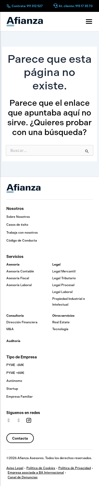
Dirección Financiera (21, 322)
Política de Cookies (40, 468)
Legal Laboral (62, 292)
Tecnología (60, 329)
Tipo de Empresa (21, 357)
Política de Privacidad (74, 468)
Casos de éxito (17, 225)
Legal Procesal (63, 285)
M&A (10, 329)
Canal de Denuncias (22, 477)
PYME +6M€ (15, 373)
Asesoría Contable (20, 271)
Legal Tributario (64, 278)
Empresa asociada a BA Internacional (36, 472)
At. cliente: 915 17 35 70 (76, 6)
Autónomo (14, 381)
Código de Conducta (21, 240)
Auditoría (13, 341)
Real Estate (61, 322)
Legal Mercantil (64, 271)
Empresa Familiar (19, 396)
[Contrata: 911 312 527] (8, 6)
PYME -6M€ (15, 365)
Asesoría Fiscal (17, 278)
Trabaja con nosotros (22, 232)
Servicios (14, 256)
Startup (12, 389)
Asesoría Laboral (19, 285)
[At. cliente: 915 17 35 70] (55, 5)
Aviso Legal (14, 468)
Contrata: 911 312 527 (27, 6)
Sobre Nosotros (18, 217)
